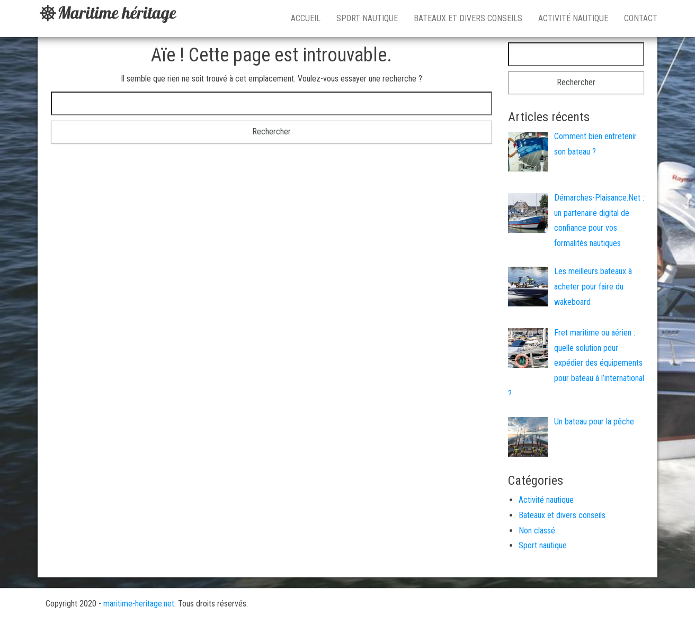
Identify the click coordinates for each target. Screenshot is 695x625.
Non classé (537, 531)
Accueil (305, 18)
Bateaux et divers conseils (468, 18)
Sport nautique (367, 18)
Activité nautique (573, 18)
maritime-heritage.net (138, 604)
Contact (640, 18)
